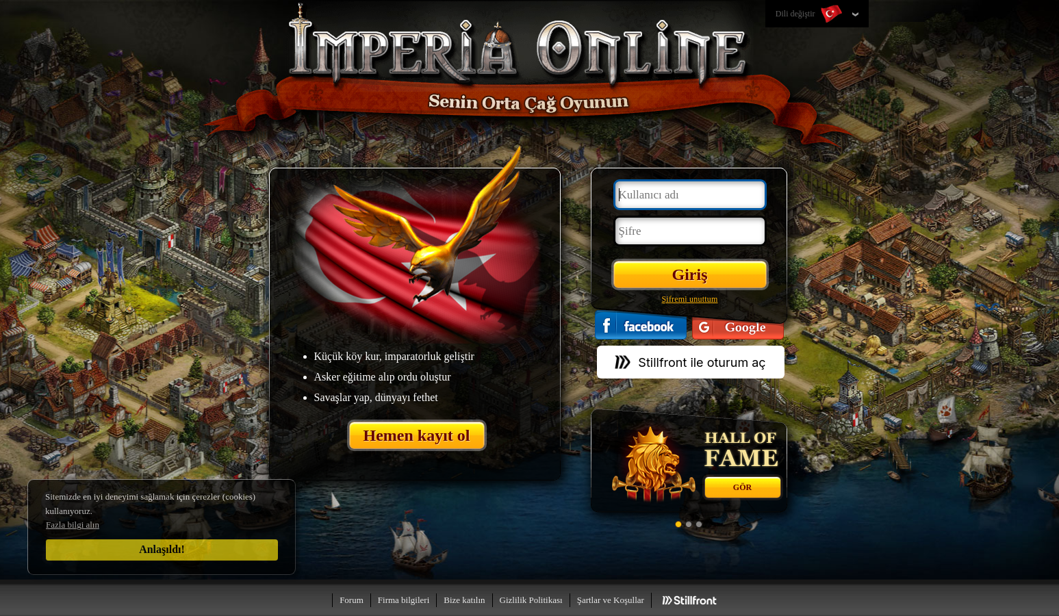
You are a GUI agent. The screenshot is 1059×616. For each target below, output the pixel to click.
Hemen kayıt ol (416, 435)
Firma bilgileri (403, 600)
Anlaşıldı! (162, 549)
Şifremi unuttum (690, 299)
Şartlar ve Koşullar (610, 600)
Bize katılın (464, 600)
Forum (351, 600)
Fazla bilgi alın (72, 524)
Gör (742, 487)
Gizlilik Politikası (531, 600)
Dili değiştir (810, 14)
